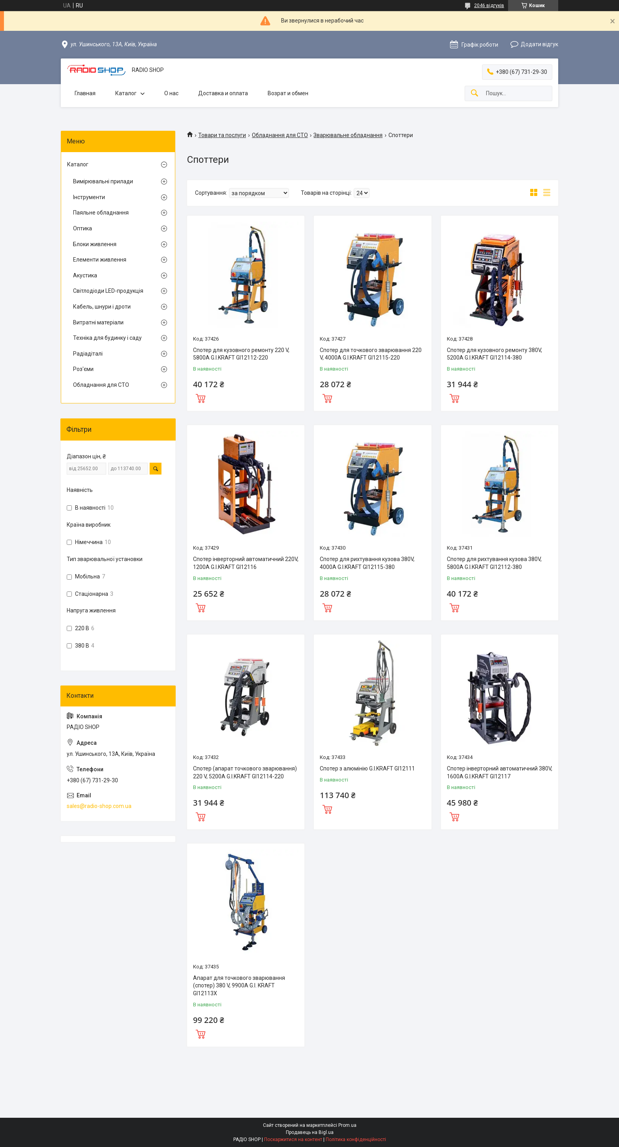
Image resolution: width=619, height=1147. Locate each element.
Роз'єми (83, 369)
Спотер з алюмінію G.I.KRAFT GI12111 (367, 768)
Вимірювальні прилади (103, 181)
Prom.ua (347, 1125)
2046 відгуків (489, 5)
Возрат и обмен (288, 93)
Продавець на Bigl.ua (310, 1132)
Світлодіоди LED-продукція (108, 291)
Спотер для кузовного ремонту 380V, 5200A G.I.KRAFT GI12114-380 (494, 354)
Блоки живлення (94, 244)
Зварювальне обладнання (348, 135)
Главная (85, 93)
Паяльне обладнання (101, 212)
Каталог (126, 93)
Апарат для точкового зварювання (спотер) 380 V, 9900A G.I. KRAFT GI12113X (239, 985)
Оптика (82, 228)
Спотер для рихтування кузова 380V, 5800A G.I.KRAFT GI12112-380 (494, 563)
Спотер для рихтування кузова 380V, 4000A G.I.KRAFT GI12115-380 (367, 563)
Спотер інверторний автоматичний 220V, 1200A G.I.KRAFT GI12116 (245, 563)
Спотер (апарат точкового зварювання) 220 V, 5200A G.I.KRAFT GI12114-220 (245, 772)
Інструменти (89, 197)
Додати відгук (539, 44)
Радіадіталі (88, 353)
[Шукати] (474, 93)
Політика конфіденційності (356, 1139)
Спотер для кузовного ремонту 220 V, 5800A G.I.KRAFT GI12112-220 (241, 354)
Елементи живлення (99, 259)
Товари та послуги (222, 135)
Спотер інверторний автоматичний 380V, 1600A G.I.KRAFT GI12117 (499, 772)
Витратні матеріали (98, 322)
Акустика (85, 275)
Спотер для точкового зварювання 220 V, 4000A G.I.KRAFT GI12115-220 (371, 354)
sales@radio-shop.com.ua (99, 806)
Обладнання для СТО (280, 135)
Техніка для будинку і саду (107, 338)
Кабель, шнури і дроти (102, 306)
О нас (171, 93)
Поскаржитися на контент (293, 1139)
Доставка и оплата (223, 93)
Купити (200, 397)
